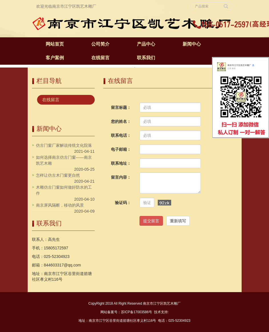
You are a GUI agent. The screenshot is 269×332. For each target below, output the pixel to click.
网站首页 (55, 44)
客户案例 (55, 57)
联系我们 (146, 57)
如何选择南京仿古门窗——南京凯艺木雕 (64, 160)
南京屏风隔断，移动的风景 (60, 205)
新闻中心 (192, 44)
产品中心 (146, 44)
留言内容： (121, 177)
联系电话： (121, 135)
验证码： (123, 202)
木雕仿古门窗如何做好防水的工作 (64, 190)
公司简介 (100, 44)
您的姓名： (121, 121)
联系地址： (121, 163)
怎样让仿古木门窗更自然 (58, 175)
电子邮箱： (121, 149)
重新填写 (178, 221)
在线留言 (100, 57)
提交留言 (151, 221)
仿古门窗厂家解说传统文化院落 (64, 145)
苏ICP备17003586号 (136, 312)
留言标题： (121, 107)
